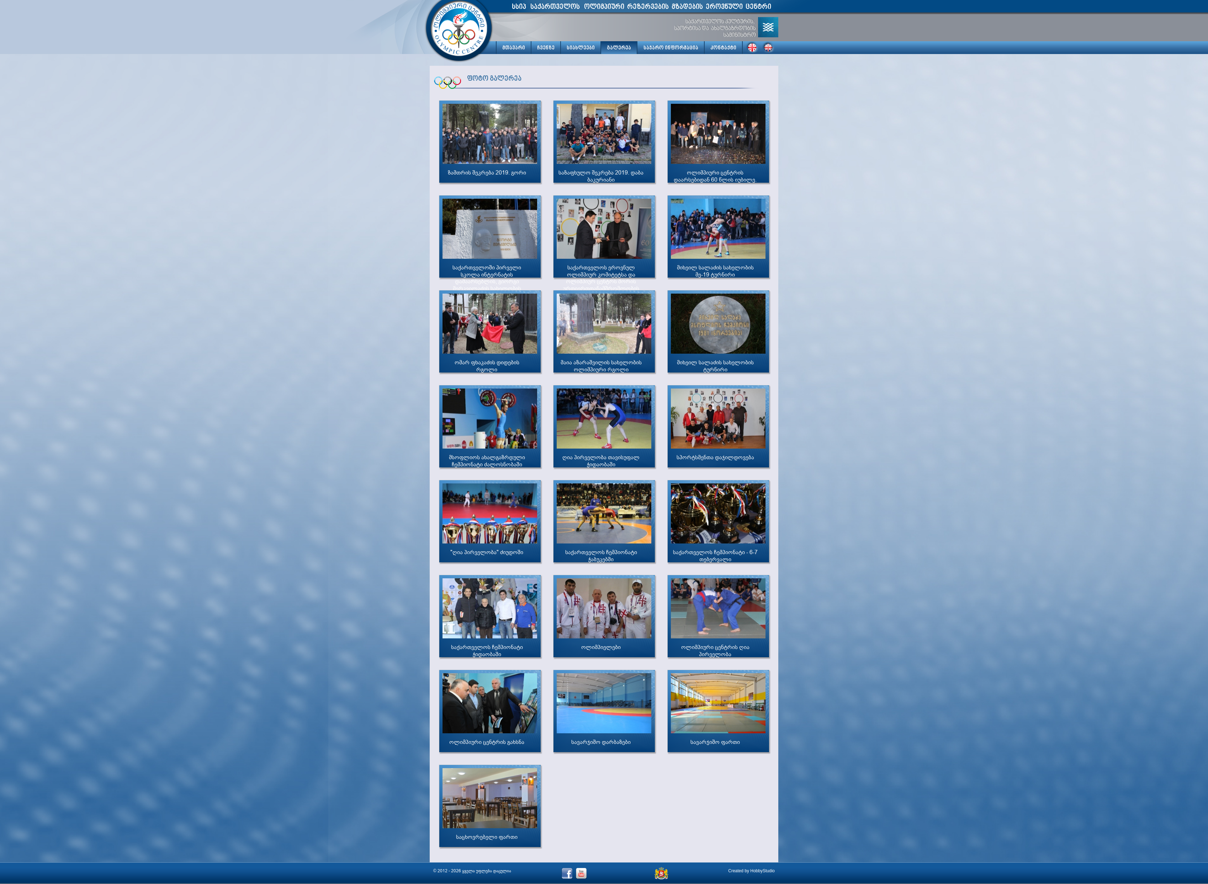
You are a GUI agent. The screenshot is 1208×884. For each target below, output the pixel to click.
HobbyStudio (762, 870)
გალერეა (619, 48)
